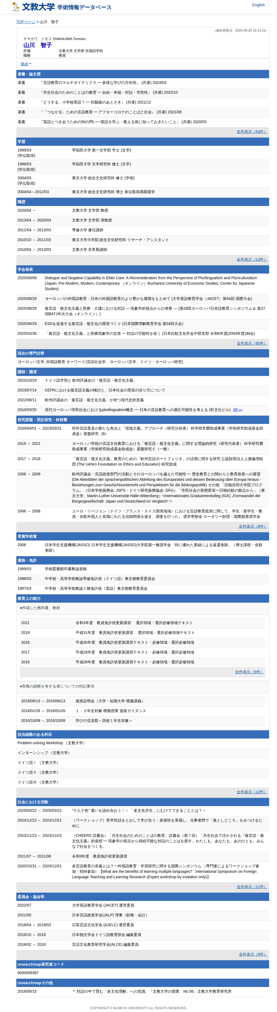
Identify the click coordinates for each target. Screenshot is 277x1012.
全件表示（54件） (252, 131)
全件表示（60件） (252, 343)
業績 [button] (24, 64)
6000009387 (28, 973)
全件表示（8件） (253, 526)
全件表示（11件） (252, 887)
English (259, 5)
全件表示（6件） (249, 672)
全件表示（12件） (252, 792)
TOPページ (26, 22)
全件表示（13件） (252, 259)
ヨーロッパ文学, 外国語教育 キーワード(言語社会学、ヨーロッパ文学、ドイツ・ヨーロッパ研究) (100, 362)
